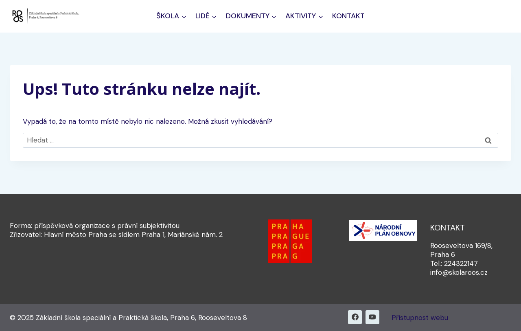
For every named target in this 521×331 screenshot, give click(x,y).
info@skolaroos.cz (459, 272)
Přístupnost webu (420, 317)
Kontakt (348, 16)
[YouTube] (372, 317)
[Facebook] (355, 317)
